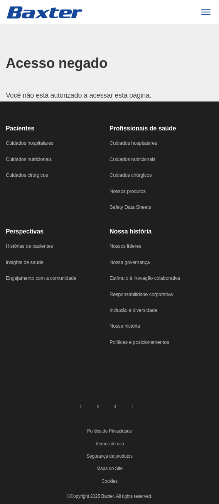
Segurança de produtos (109, 456)
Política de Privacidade (109, 431)
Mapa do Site (109, 468)
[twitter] (115, 406)
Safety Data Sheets (130, 207)
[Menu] (205, 12)
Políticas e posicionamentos (139, 342)
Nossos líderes (125, 246)
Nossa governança (130, 262)
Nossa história (125, 326)
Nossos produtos (128, 191)
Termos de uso (109, 443)
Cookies (109, 481)
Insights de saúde (25, 262)
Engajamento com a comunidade (41, 278)
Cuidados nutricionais (29, 159)
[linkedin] (80, 406)
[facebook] (98, 406)
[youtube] (132, 406)
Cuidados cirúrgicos (27, 175)
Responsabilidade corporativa (141, 294)
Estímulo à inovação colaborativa (145, 278)
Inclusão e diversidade (133, 310)
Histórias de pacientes (29, 246)
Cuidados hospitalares (29, 143)
